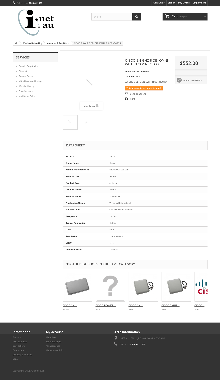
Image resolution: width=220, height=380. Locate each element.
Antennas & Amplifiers (57, 43)
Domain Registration (28, 66)
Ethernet (22, 71)
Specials (17, 337)
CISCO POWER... (106, 305)
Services (23, 57)
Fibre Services (25, 91)
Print (132, 99)
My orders (51, 337)
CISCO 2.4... (70, 305)
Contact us (159, 2)
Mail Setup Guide (26, 96)
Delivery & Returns (22, 354)
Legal (15, 359)
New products (20, 341)
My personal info (54, 350)
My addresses (53, 346)
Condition (130, 76)
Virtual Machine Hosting (30, 81)
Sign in (171, 2)
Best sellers (19, 346)
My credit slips (53, 341)
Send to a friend (138, 94)
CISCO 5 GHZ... (171, 305)
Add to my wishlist (192, 80)
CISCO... (200, 305)
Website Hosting (26, 86)
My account (54, 332)
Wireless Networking (32, 43)
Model (128, 71)
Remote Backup (26, 76)
